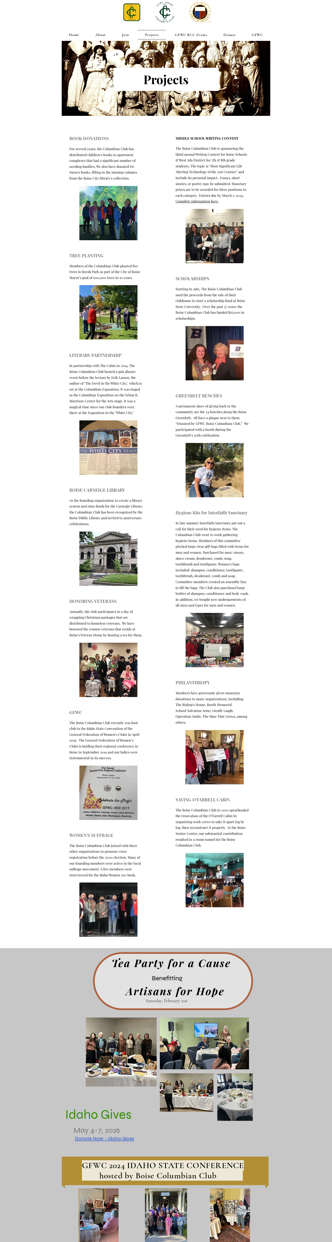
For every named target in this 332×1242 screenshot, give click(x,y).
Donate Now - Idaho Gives (104, 1139)
